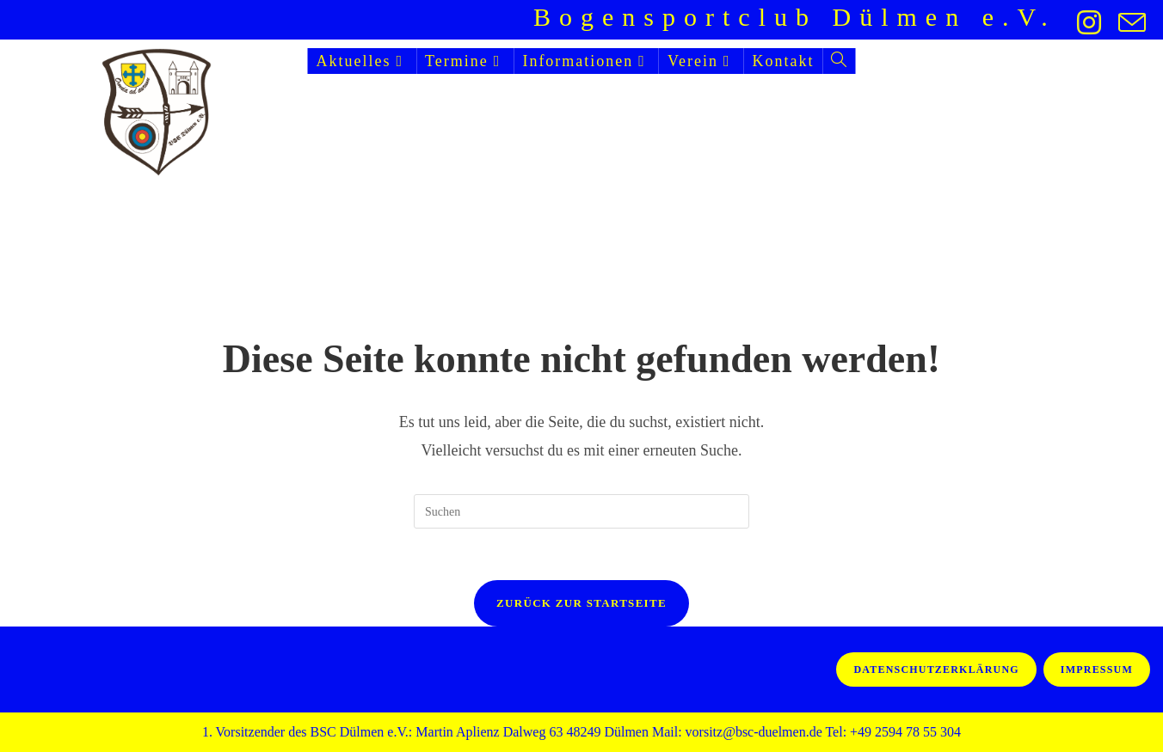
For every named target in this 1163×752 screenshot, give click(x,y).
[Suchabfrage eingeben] (581, 511)
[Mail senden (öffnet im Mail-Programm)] (1128, 22)
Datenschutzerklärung (935, 669)
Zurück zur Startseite (581, 602)
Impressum (1097, 669)
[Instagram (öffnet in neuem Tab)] (1089, 22)
